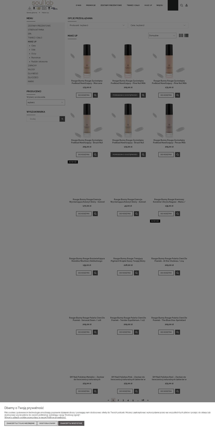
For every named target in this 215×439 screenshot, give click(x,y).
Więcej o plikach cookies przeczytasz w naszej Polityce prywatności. (35, 417)
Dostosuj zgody (47, 423)
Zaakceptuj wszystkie (71, 423)
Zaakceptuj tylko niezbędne (21, 423)
